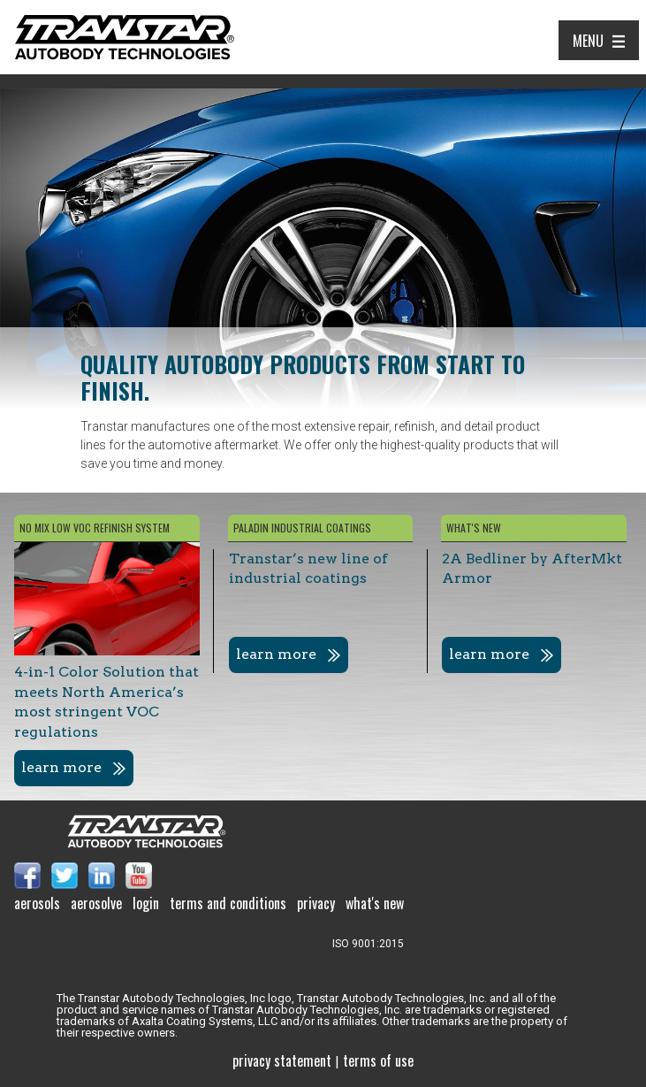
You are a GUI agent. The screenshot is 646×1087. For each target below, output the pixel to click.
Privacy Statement (281, 1060)
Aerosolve (96, 903)
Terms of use (378, 1060)
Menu (588, 40)
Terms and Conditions (228, 903)
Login (146, 903)
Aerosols (37, 903)
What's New (375, 903)
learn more (61, 767)
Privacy (316, 903)
